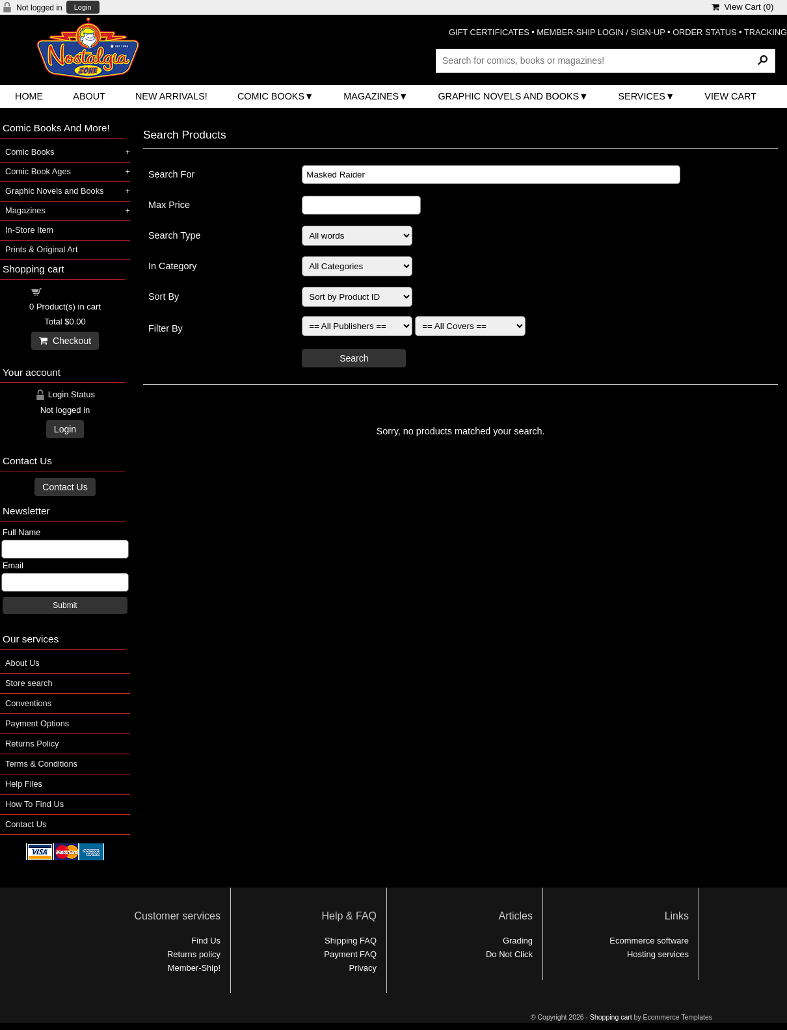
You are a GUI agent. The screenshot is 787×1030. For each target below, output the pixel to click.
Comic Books (270, 96)
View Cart (730, 96)
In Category (172, 266)
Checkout (65, 340)
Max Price (169, 205)
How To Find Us (34, 804)
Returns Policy (32, 743)
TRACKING (765, 32)
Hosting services (658, 954)
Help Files (23, 784)
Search (354, 358)
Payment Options (37, 723)
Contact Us (64, 487)
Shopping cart (73, 291)
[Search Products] (605, 60)
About (89, 96)
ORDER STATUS (704, 32)
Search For (171, 174)
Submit (65, 605)
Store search (29, 683)
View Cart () (742, 7)
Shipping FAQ (351, 940)
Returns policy (193, 954)
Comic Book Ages (38, 171)
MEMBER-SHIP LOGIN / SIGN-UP (601, 32)
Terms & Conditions (41, 764)
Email (13, 565)
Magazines (371, 96)
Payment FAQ (350, 954)
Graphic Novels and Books (508, 96)
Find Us (205, 940)
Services (641, 96)
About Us (22, 663)
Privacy (363, 968)
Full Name (21, 532)
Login (83, 7)
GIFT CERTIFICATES (489, 32)
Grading (518, 940)
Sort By (163, 296)
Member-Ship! (194, 968)
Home (29, 96)
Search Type (174, 235)
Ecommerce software (649, 940)
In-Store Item (29, 230)
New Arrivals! (171, 96)
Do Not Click (509, 954)
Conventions (28, 703)
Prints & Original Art (41, 249)
